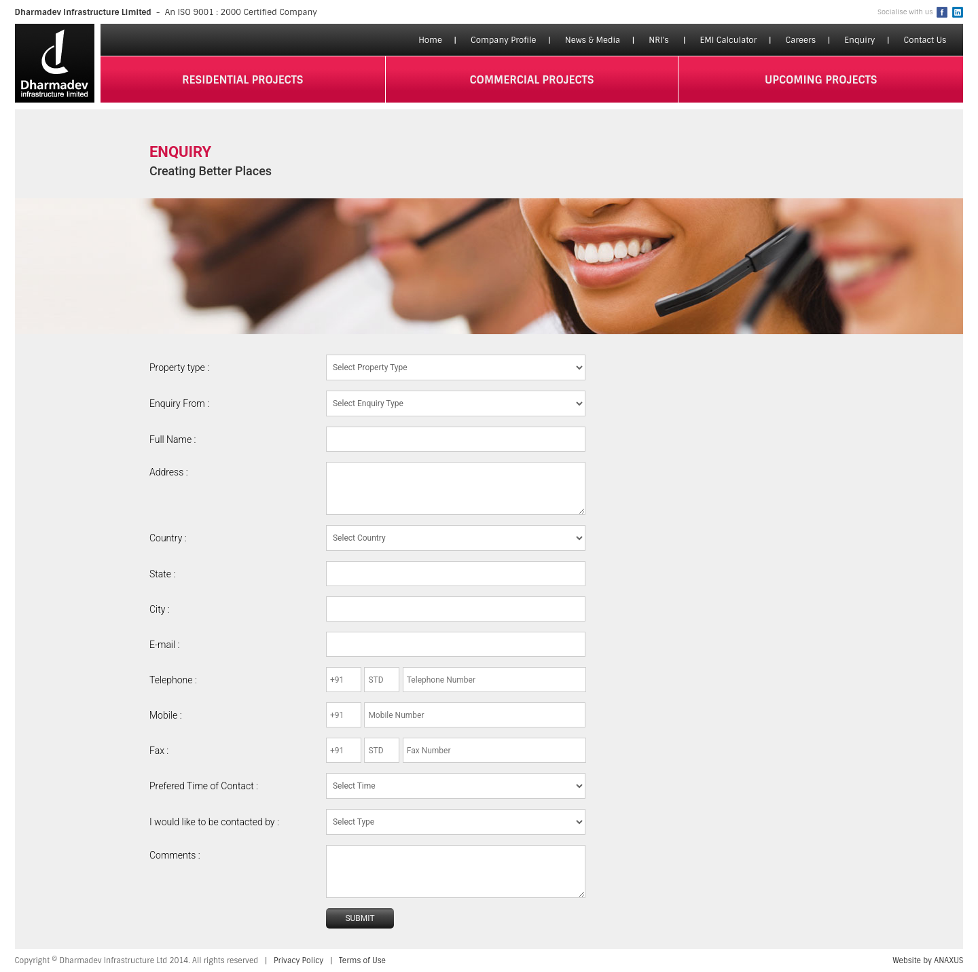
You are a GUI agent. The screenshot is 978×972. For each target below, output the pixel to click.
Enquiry (859, 40)
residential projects (243, 80)
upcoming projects (821, 80)
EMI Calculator (728, 40)
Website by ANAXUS (927, 960)
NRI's (658, 40)
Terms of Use (362, 960)
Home (430, 40)
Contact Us (924, 40)
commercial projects (532, 80)
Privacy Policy (298, 960)
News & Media (592, 40)
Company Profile (503, 40)
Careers (801, 40)
